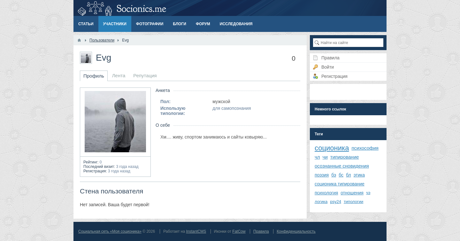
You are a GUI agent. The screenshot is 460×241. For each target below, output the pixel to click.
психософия (365, 148)
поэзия (322, 174)
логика (321, 201)
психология (326, 192)
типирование (344, 157)
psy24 (335, 201)
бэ (333, 174)
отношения (352, 192)
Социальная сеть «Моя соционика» (110, 231)
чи (325, 157)
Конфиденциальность (296, 231)
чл (317, 157)
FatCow (238, 231)
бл (348, 174)
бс (341, 174)
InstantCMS (196, 231)
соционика (332, 148)
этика (359, 174)
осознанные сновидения (342, 166)
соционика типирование (339, 183)
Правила (261, 231)
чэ (368, 192)
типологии (353, 201)
